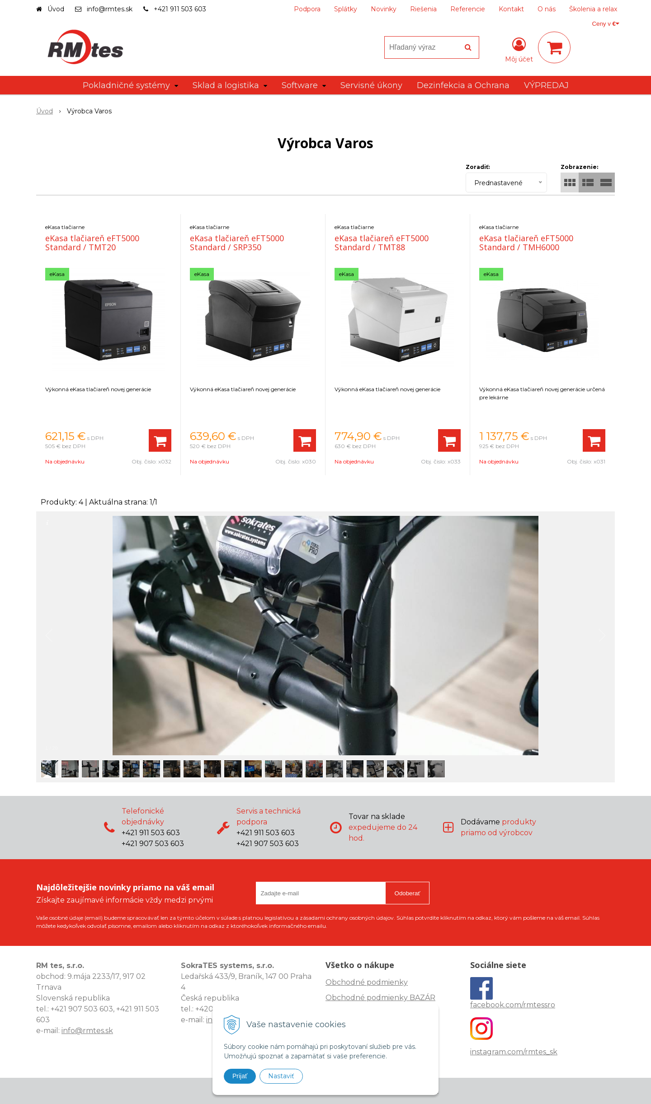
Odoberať (407, 893)
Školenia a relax (593, 9)
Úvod (55, 9)
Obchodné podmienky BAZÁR (380, 997)
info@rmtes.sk (109, 9)
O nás (547, 9)
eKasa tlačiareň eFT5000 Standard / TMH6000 (526, 243)
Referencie (467, 9)
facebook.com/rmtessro (512, 1005)
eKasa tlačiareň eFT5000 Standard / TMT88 (382, 243)
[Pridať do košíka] (160, 440)
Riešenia (423, 9)
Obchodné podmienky (367, 982)
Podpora (307, 9)
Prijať (239, 1076)
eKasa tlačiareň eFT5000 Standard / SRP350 (237, 243)
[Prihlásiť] (519, 49)
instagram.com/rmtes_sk (513, 1052)
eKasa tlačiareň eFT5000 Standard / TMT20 (92, 243)
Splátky (345, 9)
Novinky (383, 9)
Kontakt (511, 9)
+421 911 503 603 (180, 9)
